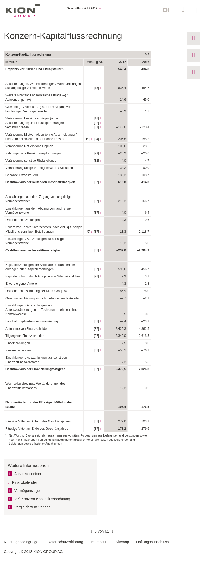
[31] (96, 127)
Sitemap (122, 542)
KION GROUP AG (23, 10)
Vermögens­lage (27, 491)
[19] (87, 139)
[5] (88, 231)
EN (166, 10)
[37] (96, 182)
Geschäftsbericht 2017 (82, 8)
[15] (96, 88)
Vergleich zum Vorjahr (32, 507)
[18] (96, 118)
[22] (96, 123)
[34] (96, 139)
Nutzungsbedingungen (22, 542)
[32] (96, 160)
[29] (96, 153)
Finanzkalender (24, 482)
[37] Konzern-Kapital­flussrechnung (42, 499)
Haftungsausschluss (152, 542)
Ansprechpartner (27, 474)
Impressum (99, 542)
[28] (96, 276)
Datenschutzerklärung (65, 542)
